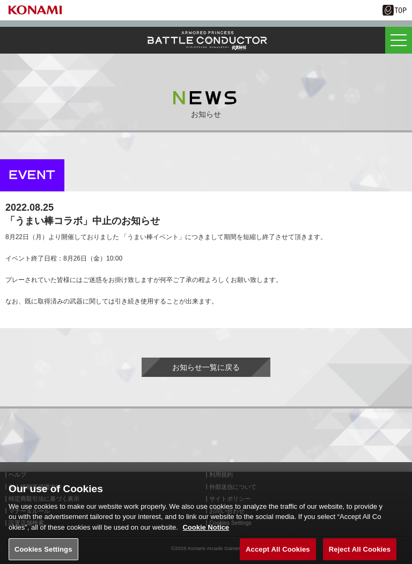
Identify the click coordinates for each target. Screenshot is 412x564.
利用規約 (221, 475)
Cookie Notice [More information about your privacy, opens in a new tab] (205, 531)
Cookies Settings (43, 552)
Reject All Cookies (360, 552)
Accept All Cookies (278, 552)
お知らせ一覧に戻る (206, 367)
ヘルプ (17, 475)
